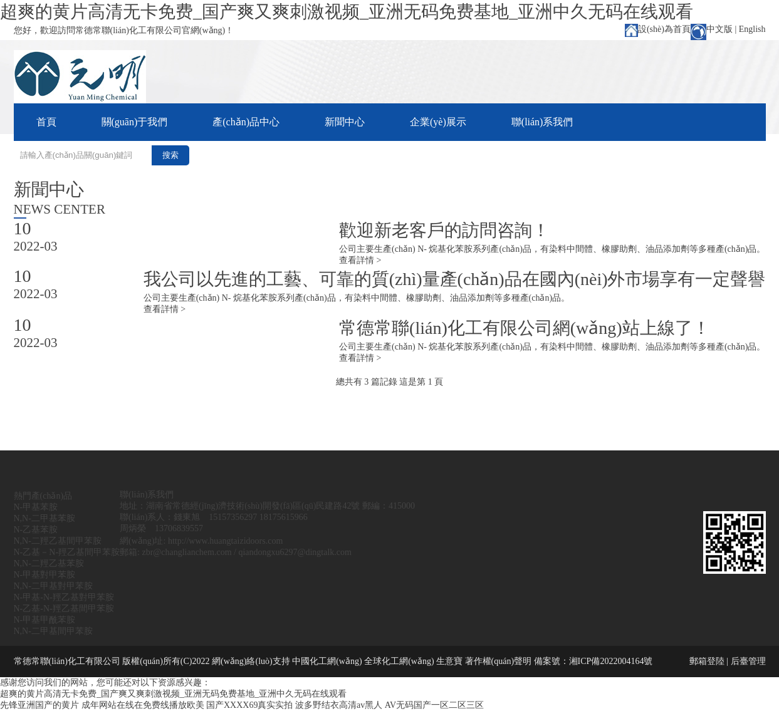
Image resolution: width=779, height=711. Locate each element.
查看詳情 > (360, 260)
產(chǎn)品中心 (246, 122)
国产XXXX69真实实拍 (249, 705)
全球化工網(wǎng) (399, 661)
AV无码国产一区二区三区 (434, 705)
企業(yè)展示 (438, 122)
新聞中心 (345, 122)
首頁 (46, 122)
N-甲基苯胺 (36, 507)
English (752, 29)
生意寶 (449, 661)
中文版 (719, 29)
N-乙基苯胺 (36, 529)
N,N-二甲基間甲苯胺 (53, 631)
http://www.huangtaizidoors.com (225, 541)
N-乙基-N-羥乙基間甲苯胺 (64, 608)
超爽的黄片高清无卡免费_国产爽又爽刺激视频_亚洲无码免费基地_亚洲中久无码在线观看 (346, 11)
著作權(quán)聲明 (498, 661)
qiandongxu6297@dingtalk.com (294, 552)
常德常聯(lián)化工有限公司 (67, 661)
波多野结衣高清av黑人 (338, 705)
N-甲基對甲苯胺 (45, 574)
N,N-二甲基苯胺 (44, 518)
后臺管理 (748, 661)
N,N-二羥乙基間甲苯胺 (58, 541)
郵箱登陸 (706, 661)
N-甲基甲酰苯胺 (45, 620)
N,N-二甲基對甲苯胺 (53, 586)
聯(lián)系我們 (542, 122)
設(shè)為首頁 (664, 29)
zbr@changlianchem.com (186, 552)
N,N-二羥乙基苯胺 (49, 563)
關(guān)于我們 (135, 122)
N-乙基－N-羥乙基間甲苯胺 (67, 552)
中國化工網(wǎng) (327, 661)
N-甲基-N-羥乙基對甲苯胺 (64, 597)
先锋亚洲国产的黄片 (39, 705)
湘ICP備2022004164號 (611, 661)
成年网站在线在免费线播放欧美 (142, 705)
